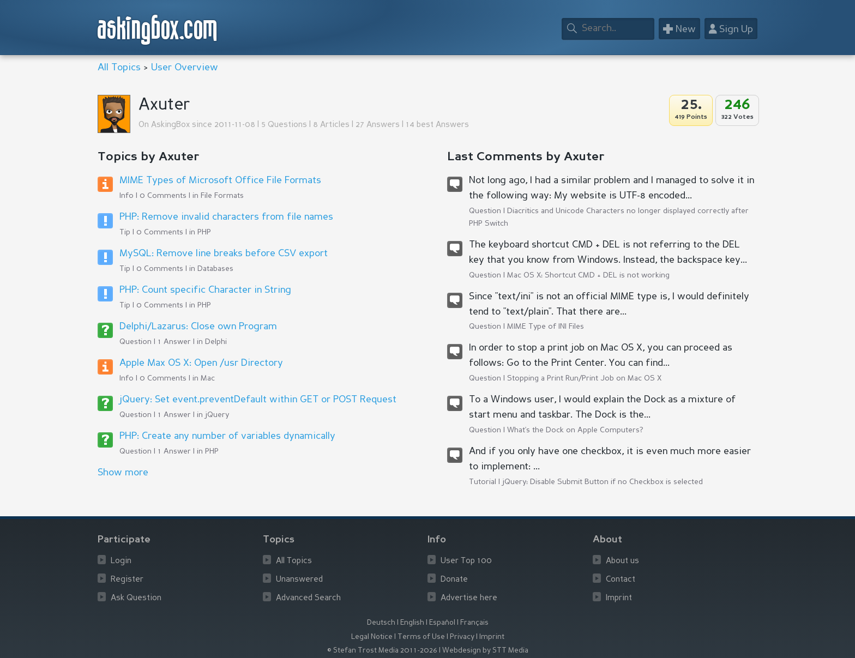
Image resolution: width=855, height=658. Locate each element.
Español (442, 622)
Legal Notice (372, 637)
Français (474, 622)
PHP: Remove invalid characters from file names (226, 217)
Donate (454, 580)
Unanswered (299, 580)
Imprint (619, 598)
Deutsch (381, 622)
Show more (123, 473)
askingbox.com (158, 30)
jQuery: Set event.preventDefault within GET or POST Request (257, 400)
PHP (204, 232)
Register (127, 580)
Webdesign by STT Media (485, 650)
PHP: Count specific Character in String (205, 290)
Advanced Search (308, 598)
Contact (620, 580)
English (412, 622)
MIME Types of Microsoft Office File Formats (220, 180)
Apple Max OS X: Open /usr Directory (201, 363)
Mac (208, 378)
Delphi (216, 342)
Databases (215, 269)
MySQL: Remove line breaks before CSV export (223, 253)
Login (121, 561)
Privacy (462, 637)
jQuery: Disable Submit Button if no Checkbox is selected (602, 482)
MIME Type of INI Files (545, 326)
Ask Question (136, 598)
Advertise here (469, 598)
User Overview (184, 68)
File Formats (222, 196)
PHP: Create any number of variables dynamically (227, 436)
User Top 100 (466, 561)
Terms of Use (421, 637)
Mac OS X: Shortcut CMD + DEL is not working (588, 275)
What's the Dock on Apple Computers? (575, 430)
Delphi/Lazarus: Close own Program (198, 326)
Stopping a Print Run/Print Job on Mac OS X (584, 378)
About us (622, 561)
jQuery (217, 415)
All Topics (119, 68)
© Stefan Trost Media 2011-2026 (382, 650)
